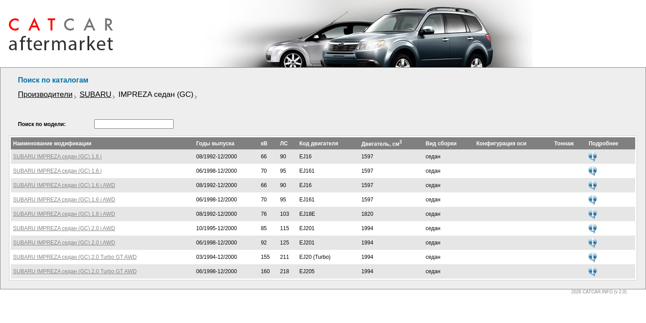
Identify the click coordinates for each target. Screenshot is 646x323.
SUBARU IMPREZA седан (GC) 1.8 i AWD (64, 214)
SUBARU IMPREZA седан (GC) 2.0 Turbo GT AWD (75, 257)
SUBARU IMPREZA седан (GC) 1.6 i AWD (64, 185)
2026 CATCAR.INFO (592, 291)
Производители (45, 94)
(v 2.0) (620, 291)
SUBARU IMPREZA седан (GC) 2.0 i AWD (64, 228)
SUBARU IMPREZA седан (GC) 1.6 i (57, 156)
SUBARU (95, 94)
